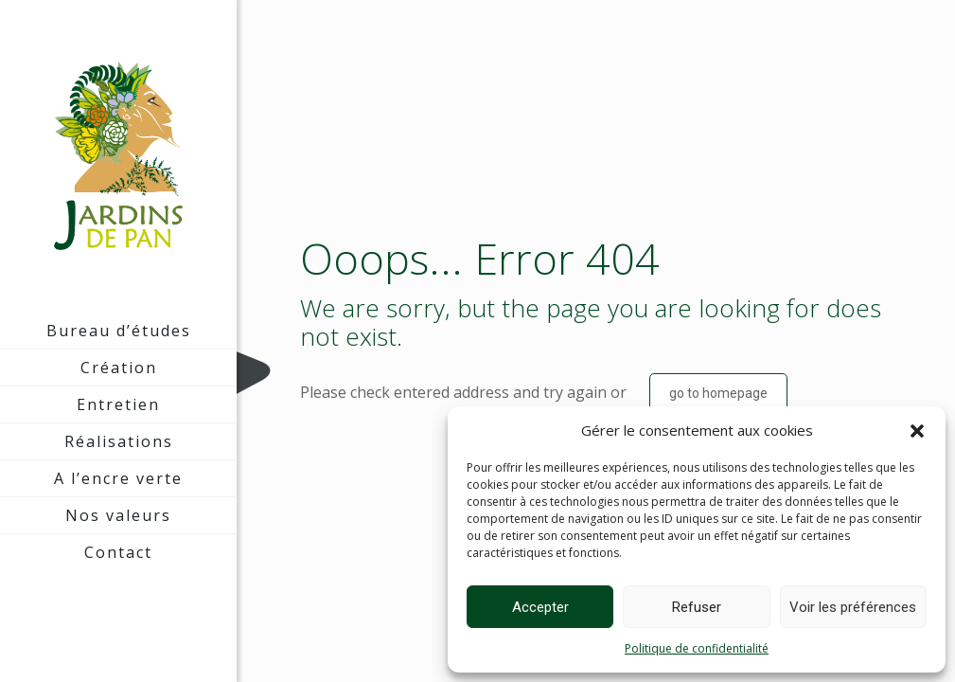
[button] (917, 431)
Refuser (696, 607)
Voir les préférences (852, 607)
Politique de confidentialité (697, 648)
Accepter (540, 607)
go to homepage (718, 393)
